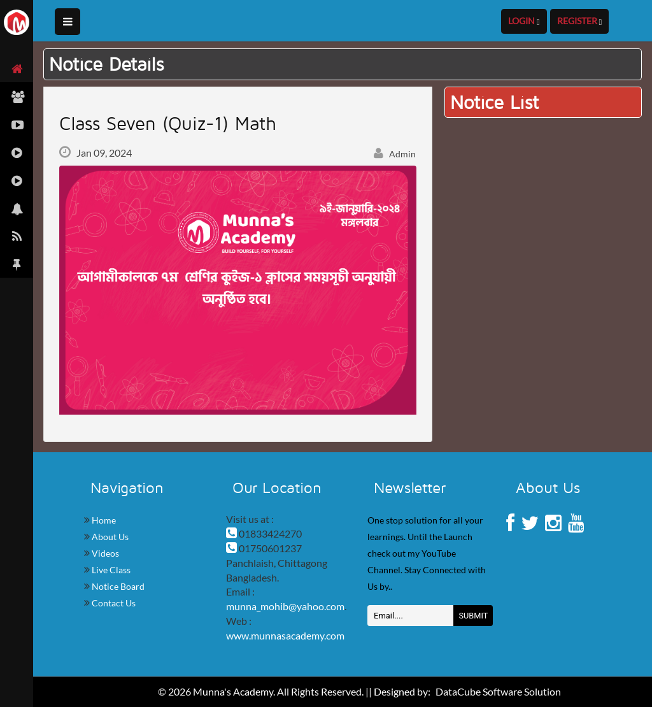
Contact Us (113, 602)
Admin (395, 154)
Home (103, 520)
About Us (109, 536)
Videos (104, 553)
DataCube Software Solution (498, 691)
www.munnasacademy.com (285, 635)
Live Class (110, 569)
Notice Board (117, 586)
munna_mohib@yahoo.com (285, 606)
